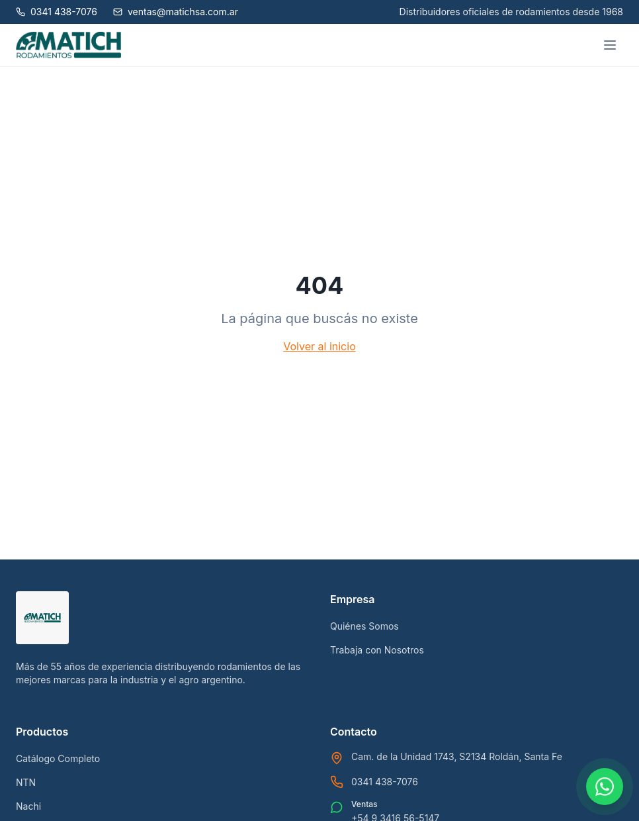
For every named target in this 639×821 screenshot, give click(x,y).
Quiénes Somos (364, 626)
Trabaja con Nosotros (377, 649)
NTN (26, 782)
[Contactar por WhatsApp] (604, 786)
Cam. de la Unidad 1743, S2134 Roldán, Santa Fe (456, 756)
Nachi (28, 806)
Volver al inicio (319, 346)
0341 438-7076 (384, 781)
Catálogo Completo (58, 758)
